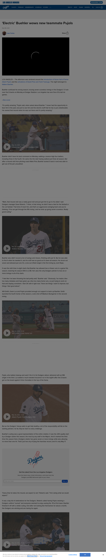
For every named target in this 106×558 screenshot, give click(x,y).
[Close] (103, 555)
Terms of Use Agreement (46, 556)
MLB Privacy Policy (32, 556)
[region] (53, 555)
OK (85, 554)
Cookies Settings (73, 554)
